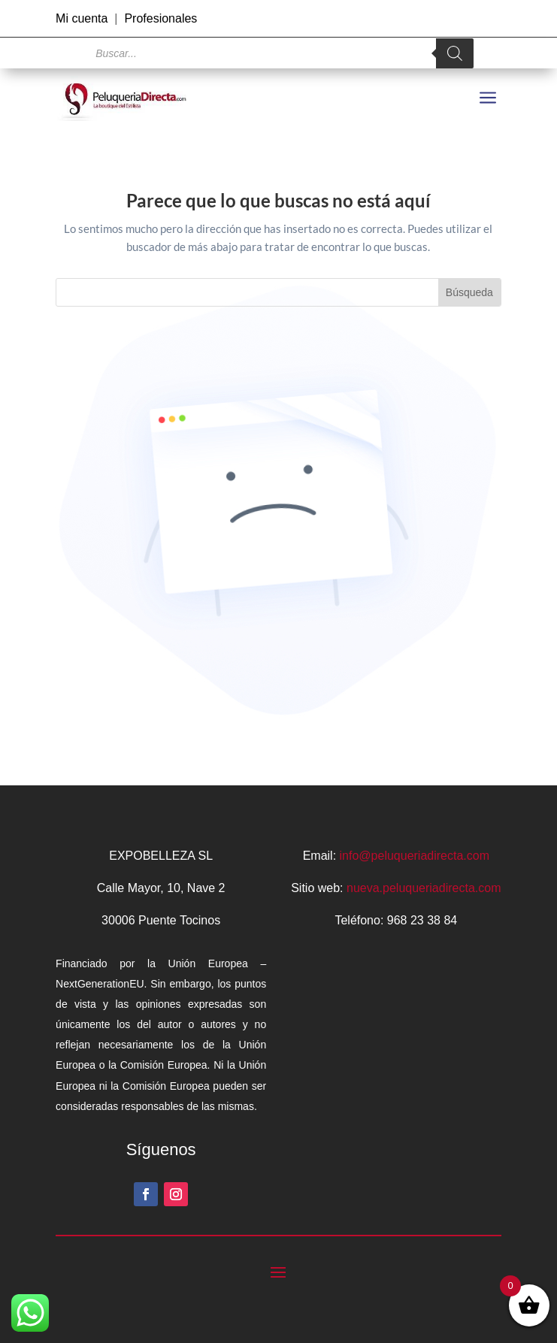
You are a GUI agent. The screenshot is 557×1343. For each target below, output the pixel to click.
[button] (146, 1194)
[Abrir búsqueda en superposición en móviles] (278, 53)
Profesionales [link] (160, 18)
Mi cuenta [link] (81, 18)
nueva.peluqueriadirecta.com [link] (424, 888)
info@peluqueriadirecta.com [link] (414, 855)
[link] (125, 98)
